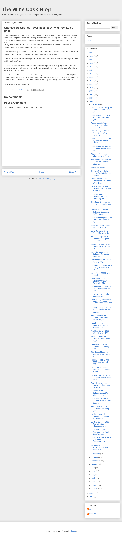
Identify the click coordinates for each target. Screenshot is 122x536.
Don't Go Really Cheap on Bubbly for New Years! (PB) (101, 110)
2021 (91, 70)
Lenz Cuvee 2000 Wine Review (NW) (100, 295)
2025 (91, 56)
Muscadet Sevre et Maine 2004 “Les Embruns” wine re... (101, 162)
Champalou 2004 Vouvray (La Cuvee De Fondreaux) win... (101, 439)
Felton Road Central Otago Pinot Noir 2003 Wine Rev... (101, 181)
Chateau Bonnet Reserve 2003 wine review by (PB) (101, 117)
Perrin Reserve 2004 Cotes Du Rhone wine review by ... (100, 385)
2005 (91, 493)
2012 (91, 81)
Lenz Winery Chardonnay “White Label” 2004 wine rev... (101, 302)
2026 (91, 53)
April (94, 478)
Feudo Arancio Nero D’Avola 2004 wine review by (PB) (99, 317)
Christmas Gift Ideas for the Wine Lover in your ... (101, 204)
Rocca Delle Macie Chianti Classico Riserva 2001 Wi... (101, 246)
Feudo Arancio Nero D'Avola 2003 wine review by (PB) (99, 125)
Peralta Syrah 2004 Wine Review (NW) (101, 261)
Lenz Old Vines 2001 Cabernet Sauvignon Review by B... (100, 254)
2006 (91, 101)
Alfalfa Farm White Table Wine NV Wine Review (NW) (101, 339)
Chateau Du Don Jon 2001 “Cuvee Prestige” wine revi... (101, 148)
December (96, 104)
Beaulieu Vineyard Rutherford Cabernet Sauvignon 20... (100, 325)
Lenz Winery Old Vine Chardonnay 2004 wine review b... (101, 188)
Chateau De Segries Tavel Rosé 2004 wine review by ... (101, 220)
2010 (91, 88)
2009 (91, 91)
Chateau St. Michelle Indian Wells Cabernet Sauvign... (100, 401)
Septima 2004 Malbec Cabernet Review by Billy (100, 346)
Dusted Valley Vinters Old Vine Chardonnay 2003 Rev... (101, 288)
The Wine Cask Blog (26, 9)
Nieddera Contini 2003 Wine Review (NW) (100, 332)
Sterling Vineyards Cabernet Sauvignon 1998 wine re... (100, 416)
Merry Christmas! (98, 167)
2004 (91, 496)
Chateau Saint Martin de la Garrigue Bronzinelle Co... (101, 267)
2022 (91, 67)
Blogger (73, 531)
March (94, 482)
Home (41, 172)
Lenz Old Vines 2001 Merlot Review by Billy (100, 232)
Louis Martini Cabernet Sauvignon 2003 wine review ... (100, 370)
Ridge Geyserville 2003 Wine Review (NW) (100, 226)
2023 (91, 63)
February (95, 485)
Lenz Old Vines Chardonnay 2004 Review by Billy (99, 196)
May (93, 475)
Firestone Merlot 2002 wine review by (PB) (100, 155)
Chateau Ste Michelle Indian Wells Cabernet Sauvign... (100, 173)
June (94, 471)
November (96, 454)
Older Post (74, 172)
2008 (91, 95)
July (93, 468)
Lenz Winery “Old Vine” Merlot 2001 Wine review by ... (100, 133)
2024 (91, 60)
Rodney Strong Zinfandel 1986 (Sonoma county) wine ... (101, 310)
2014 (91, 74)
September (96, 461)
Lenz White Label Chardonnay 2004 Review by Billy (99, 281)
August (94, 464)
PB (90, 509)
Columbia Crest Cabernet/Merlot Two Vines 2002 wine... (100, 393)
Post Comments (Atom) (46, 179)
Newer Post (9, 172)
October (95, 457)
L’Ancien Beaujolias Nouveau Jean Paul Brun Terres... (100, 432)
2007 (91, 98)
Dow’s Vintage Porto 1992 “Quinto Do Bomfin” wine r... (101, 141)
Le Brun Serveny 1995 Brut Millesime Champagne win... (100, 424)
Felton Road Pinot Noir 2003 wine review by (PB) (100, 408)
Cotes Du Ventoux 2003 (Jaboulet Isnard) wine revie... (101, 377)
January (95, 489)
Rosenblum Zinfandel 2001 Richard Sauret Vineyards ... (100, 447)
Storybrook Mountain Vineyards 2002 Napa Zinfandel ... (100, 354)
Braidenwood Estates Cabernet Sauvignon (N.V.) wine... (100, 212)
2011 (91, 84)
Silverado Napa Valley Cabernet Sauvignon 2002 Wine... (100, 239)
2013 (91, 77)
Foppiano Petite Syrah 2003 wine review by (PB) (100, 362)
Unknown (93, 514)
